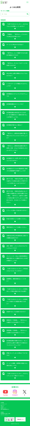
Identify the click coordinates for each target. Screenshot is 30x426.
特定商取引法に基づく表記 (5, 413)
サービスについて (4, 404)
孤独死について (3, 408)
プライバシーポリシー (5, 414)
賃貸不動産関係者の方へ (5, 409)
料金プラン (3, 405)
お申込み (2, 406)
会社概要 (2, 402)
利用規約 (2, 412)
